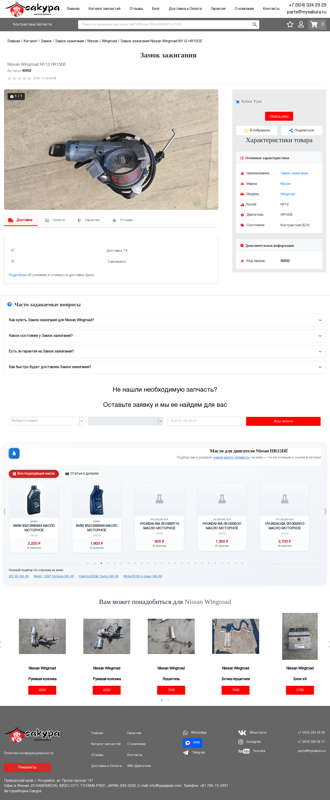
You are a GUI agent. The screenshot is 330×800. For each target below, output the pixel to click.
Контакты (271, 9)
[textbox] (45, 420)
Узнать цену (279, 116)
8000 (36, 690)
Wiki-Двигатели (139, 766)
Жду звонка (283, 421)
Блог (156, 9)
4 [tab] (108, 563)
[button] (214, 93)
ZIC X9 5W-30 (19, 576)
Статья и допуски (81, 473)
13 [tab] (168, 563)
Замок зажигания (294, 173)
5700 (294, 690)
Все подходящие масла (34, 473)
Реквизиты (27, 767)
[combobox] (168, 24)
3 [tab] (101, 563)
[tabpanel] (40, 517)
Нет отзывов (45, 78)
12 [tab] (162, 563)
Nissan (286, 184)
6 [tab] (121, 563)
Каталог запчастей (104, 9)
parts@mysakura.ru (306, 12)
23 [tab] (235, 563)
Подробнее (18, 275)
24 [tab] (242, 563)
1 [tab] (88, 563)
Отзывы (136, 9)
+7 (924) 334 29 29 (307, 5)
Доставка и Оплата (185, 9)
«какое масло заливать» (232, 457)
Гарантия (218, 9)
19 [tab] (209, 563)
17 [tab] (195, 563)
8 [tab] (135, 563)
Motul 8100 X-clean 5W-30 (142, 576)
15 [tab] (182, 563)
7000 (229, 690)
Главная (73, 9)
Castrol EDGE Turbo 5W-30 (99, 576)
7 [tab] (128, 563)
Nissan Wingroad (208, 601)
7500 (165, 690)
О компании (244, 9)
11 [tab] (155, 563)
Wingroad (288, 194)
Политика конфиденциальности (28, 753)
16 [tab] (188, 563)
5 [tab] (115, 563)
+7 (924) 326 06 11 (311, 742)
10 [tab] (148, 563)
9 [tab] (141, 563)
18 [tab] (202, 563)
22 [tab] (229, 563)
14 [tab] (175, 563)
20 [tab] (215, 563)
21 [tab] (222, 563)
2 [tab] (94, 563)
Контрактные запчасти (32, 24)
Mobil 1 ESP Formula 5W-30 (54, 576)
